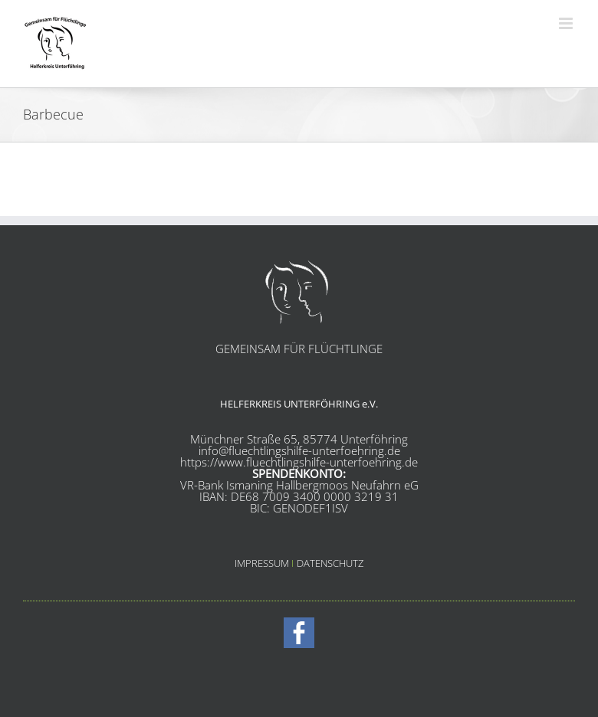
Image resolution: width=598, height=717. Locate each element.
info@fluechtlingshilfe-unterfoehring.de (299, 450)
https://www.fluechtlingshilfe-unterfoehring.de (299, 462)
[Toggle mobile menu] (567, 23)
